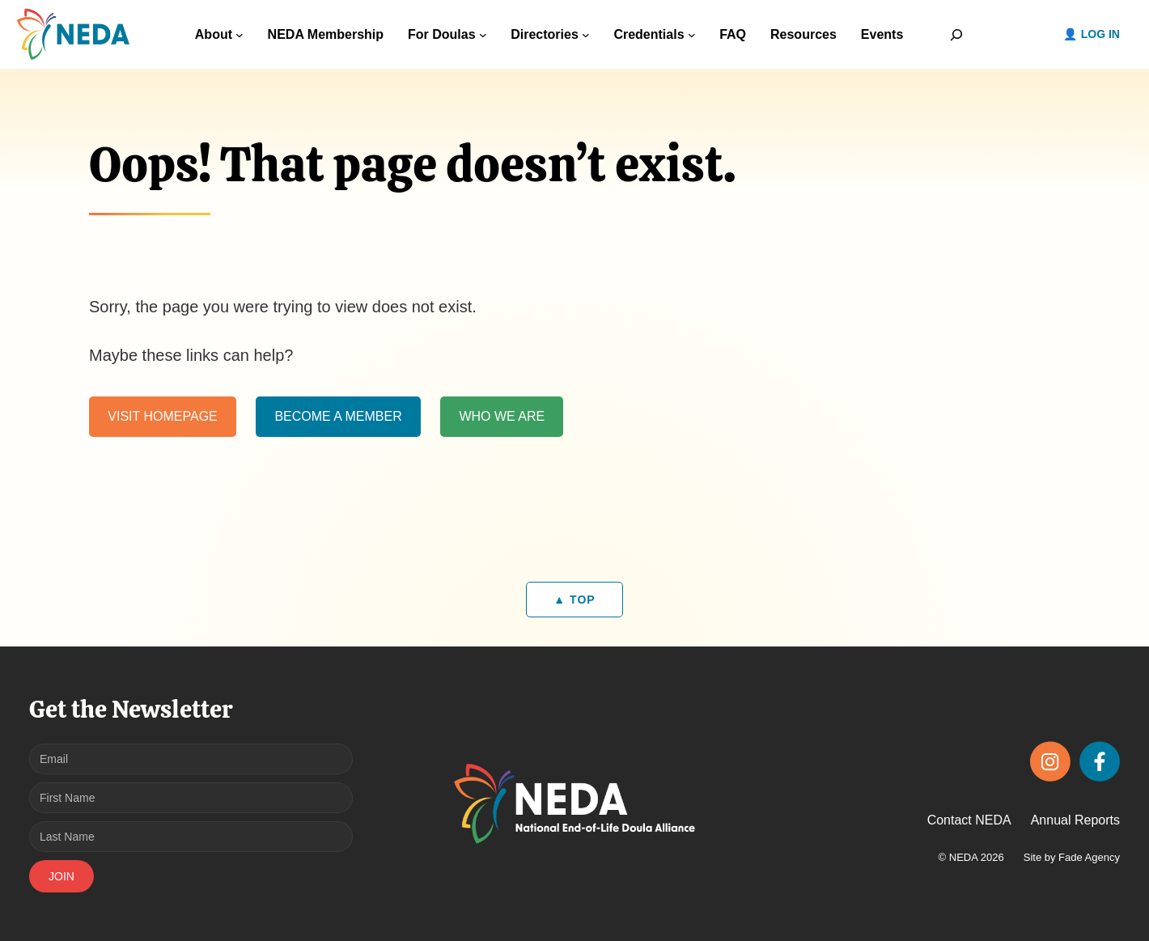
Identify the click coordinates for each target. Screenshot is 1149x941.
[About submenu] (239, 35)
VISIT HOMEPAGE (162, 416)
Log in (1100, 34)
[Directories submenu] (586, 35)
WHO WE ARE (502, 416)
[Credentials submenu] (692, 35)
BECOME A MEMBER (337, 416)
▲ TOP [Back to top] (574, 599)
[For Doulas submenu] (483, 35)
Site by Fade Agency (1072, 857)
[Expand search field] (956, 34)
